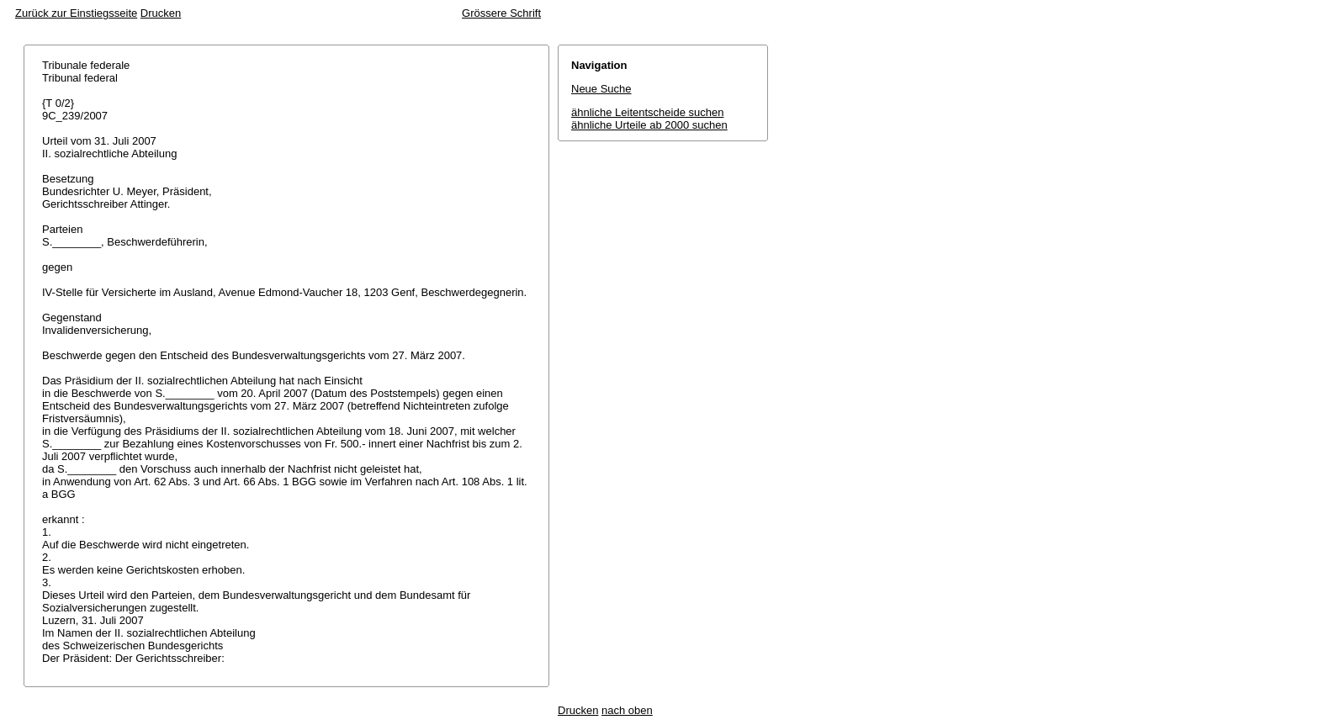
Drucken (160, 13)
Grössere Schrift (501, 13)
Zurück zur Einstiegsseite (76, 13)
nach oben (627, 710)
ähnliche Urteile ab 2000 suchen (649, 125)
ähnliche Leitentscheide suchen (647, 112)
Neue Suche (601, 88)
